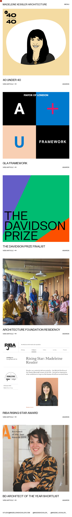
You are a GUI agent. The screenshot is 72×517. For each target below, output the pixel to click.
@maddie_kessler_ (58, 512)
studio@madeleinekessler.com (16, 512)
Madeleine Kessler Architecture (25, 4)
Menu (66, 4)
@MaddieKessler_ (40, 512)
